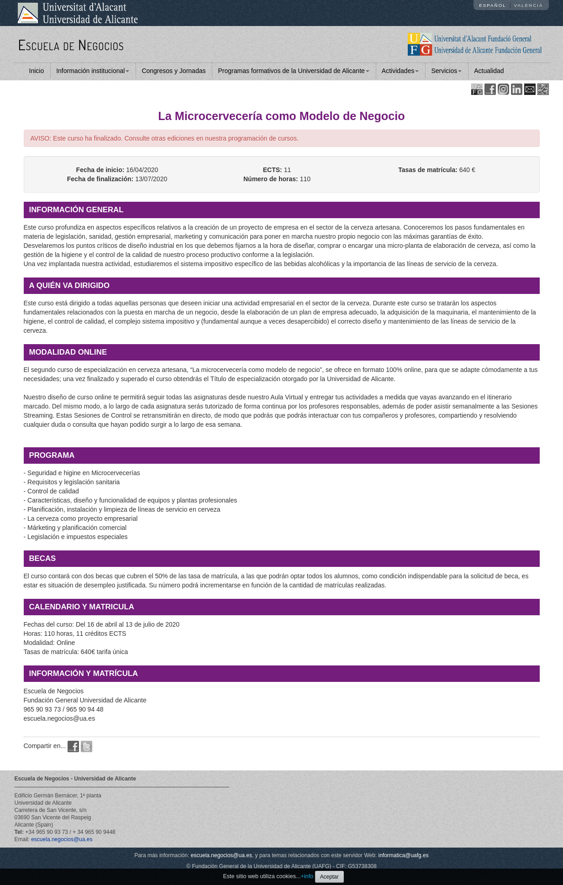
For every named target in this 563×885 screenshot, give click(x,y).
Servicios (446, 70)
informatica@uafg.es (404, 855)
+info (306, 876)
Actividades (400, 70)
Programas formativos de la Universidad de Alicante (293, 70)
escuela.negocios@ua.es (61, 839)
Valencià (528, 5)
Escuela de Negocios (71, 44)
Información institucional (92, 70)
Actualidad (489, 70)
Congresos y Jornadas (173, 70)
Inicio (36, 70)
